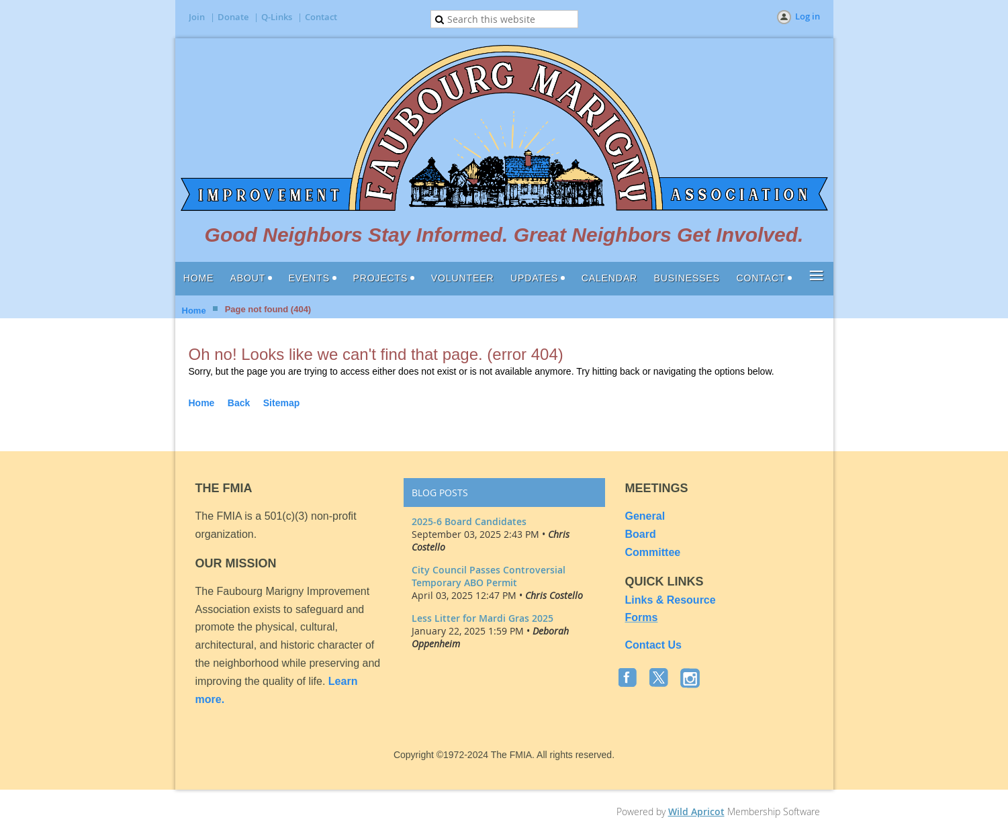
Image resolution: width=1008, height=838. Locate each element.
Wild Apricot (696, 811)
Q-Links (276, 17)
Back (239, 403)
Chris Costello (554, 595)
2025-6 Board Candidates (469, 521)
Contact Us (653, 645)
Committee (653, 552)
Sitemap (281, 403)
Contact (321, 17)
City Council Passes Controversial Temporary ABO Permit (488, 576)
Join (197, 17)
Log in (807, 16)
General (646, 516)
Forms (641, 617)
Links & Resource (670, 600)
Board (640, 534)
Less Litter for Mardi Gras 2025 (482, 618)
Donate (233, 17)
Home (194, 311)
